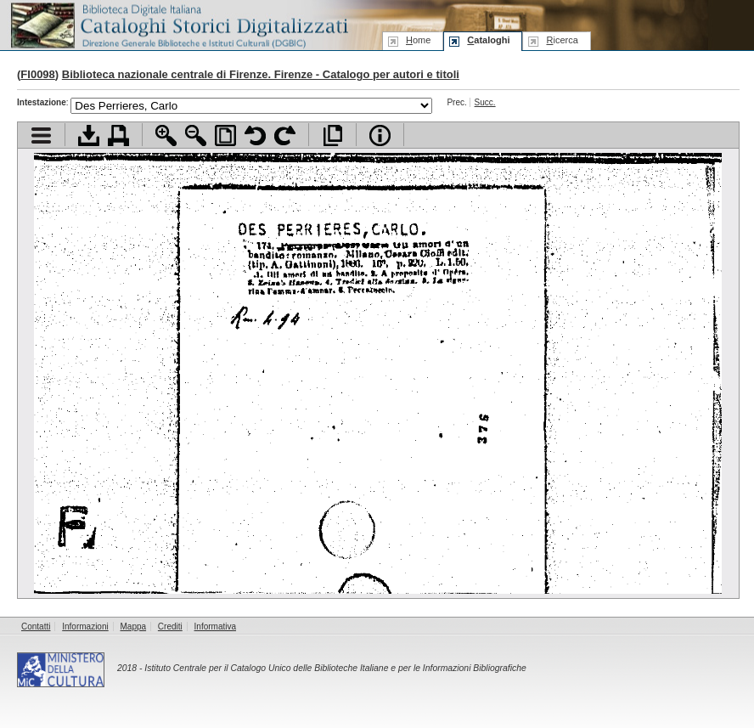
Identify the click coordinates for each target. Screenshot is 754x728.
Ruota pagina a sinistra (255, 135)
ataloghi (488, 40)
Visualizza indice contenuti (41, 135)
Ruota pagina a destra (284, 135)
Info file (380, 135)
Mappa (134, 626)
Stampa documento (118, 135)
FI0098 (37, 74)
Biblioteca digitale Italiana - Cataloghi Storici (178, 24)
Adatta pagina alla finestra (225, 135)
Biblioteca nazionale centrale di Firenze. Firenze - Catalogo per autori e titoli (260, 74)
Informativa (215, 626)
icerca (561, 40)
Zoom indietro (195, 135)
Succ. (485, 102)
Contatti (35, 626)
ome (418, 40)
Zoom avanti (166, 135)
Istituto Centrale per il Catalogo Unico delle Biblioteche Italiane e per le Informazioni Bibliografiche (335, 668)
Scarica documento (88, 135)
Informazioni (85, 626)
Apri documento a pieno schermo (332, 135)
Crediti (170, 626)
